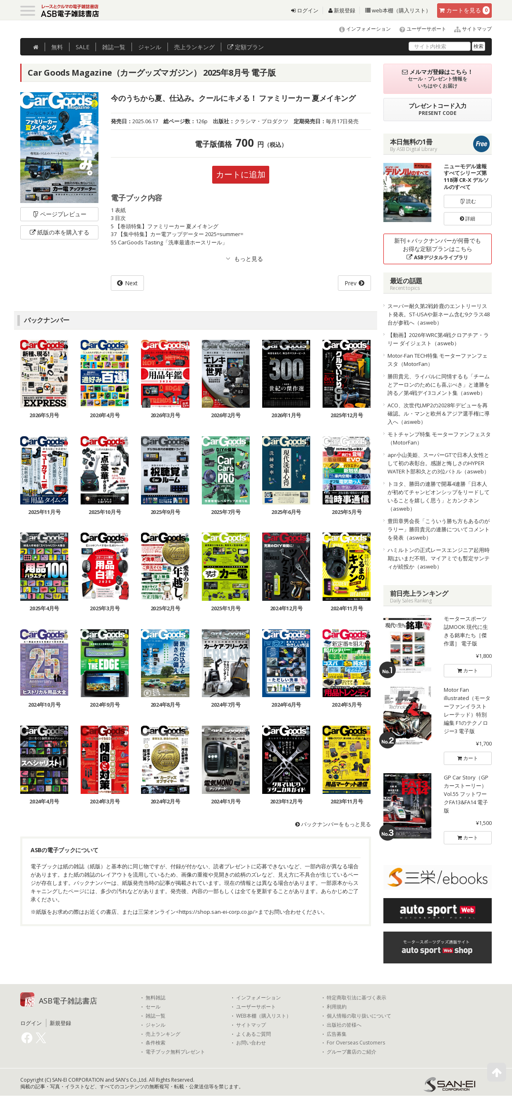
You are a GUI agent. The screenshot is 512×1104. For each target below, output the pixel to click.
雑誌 (113, 47)
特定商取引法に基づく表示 (356, 997)
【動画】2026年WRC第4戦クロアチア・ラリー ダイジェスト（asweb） (438, 339)
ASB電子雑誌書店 (68, 1001)
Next (131, 283)
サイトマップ (469, 28)
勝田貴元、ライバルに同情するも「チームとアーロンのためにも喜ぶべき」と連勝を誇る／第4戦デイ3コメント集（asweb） (439, 385)
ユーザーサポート (419, 28)
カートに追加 (241, 174)
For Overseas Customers (356, 1042)
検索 (478, 46)
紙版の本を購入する (59, 232)
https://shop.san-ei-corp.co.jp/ (217, 911)
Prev (350, 283)
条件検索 (155, 1042)
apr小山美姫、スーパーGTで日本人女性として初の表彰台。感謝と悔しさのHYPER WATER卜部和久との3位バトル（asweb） (438, 463)
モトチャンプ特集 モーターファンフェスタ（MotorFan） (439, 438)
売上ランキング (163, 1034)
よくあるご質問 (253, 1034)
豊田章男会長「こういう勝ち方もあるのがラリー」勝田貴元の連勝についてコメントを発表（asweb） (439, 529)
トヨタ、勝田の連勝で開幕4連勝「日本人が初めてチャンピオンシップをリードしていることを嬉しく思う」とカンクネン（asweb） (439, 496)
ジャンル (149, 47)
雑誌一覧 (155, 1016)
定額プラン (245, 47)
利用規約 (337, 1007)
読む (467, 201)
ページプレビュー (59, 214)
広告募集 (337, 1034)
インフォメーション (361, 28)
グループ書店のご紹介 (351, 1052)
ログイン (304, 10)
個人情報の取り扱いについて (359, 1016)
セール (153, 1007)
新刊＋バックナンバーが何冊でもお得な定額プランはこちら (437, 249)
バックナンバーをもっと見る (333, 824)
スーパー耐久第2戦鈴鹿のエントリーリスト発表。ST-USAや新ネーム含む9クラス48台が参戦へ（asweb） (439, 314)
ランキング (194, 47)
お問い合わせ (251, 1042)
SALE (82, 47)
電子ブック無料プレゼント (175, 1052)
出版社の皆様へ (344, 1025)
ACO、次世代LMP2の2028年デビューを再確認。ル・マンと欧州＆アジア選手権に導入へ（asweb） (439, 413)
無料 (57, 47)
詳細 (467, 218)
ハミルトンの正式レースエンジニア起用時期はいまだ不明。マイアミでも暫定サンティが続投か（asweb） (439, 558)
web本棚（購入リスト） (398, 10)
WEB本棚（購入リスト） (263, 1016)
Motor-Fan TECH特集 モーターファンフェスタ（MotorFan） (438, 360)
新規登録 (341, 10)
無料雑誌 (155, 997)
